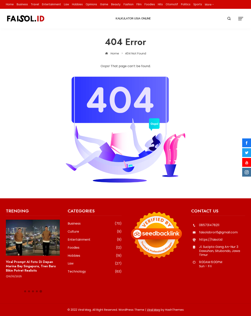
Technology (95, 272)
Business (95, 224)
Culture (95, 232)
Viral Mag (153, 310)
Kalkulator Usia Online (133, 18)
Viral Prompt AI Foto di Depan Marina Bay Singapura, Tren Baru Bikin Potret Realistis (31, 266)
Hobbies (95, 256)
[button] (25, 291)
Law (95, 264)
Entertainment (95, 240)
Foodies (95, 248)
